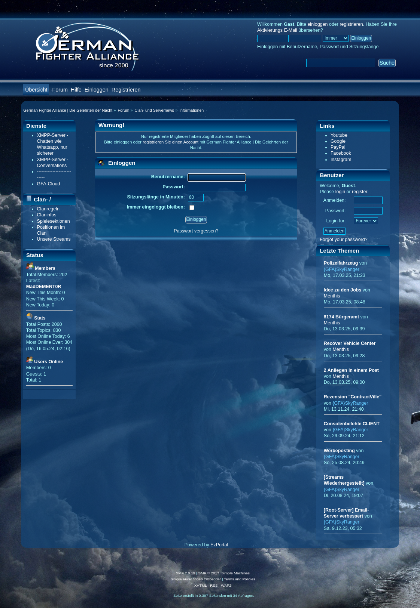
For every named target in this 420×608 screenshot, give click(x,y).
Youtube (339, 135)
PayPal (338, 147)
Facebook (341, 153)
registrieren (351, 24)
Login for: (336, 220)
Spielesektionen (53, 221)
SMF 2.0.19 (185, 573)
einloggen (317, 24)
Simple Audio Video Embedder (195, 579)
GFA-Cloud (48, 183)
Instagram (341, 159)
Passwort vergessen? (196, 231)
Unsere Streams (54, 239)
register (359, 191)
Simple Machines (235, 573)
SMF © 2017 (208, 573)
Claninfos (47, 214)
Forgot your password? (344, 239)
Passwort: (335, 210)
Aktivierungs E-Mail (277, 30)
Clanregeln (48, 209)
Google (338, 141)
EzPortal (219, 544)
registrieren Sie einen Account (170, 142)
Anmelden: (334, 200)
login (340, 191)
